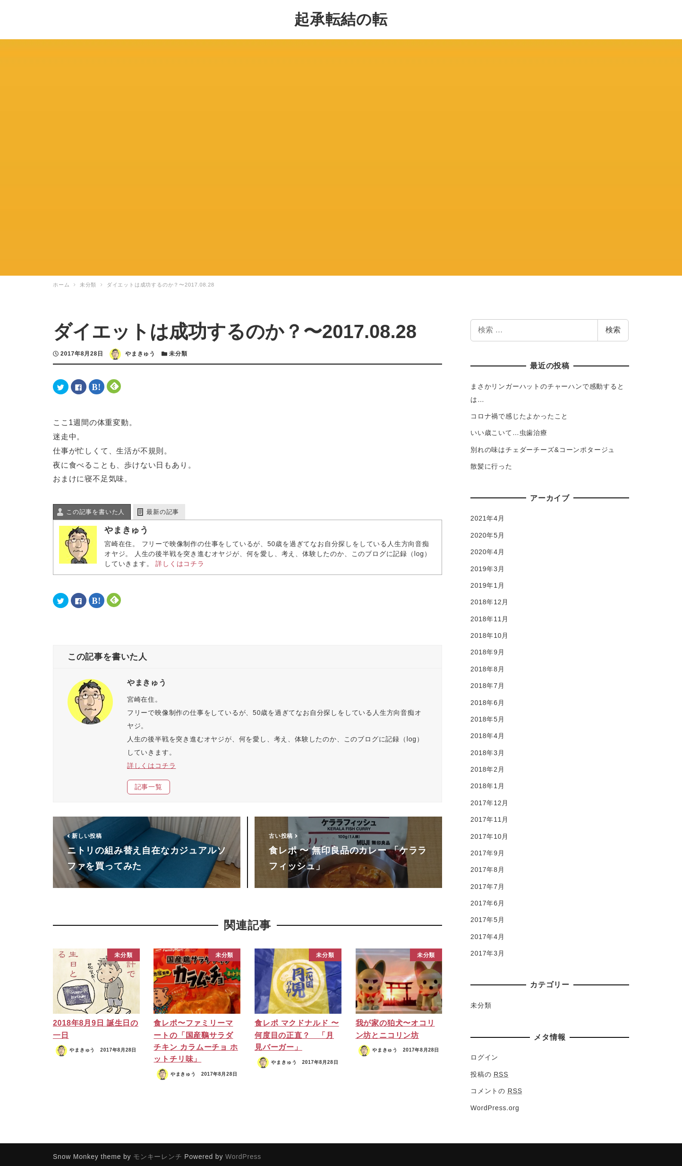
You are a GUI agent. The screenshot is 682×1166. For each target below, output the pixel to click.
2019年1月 (487, 580)
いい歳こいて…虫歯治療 (508, 428)
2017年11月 (489, 814)
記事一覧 (148, 782)
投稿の (489, 1069)
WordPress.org (495, 1102)
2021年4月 (487, 513)
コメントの (496, 1086)
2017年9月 (487, 848)
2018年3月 (487, 747)
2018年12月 (489, 597)
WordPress (243, 1152)
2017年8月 (487, 865)
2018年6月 (487, 697)
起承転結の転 (341, 17)
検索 (613, 325)
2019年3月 (487, 563)
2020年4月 (487, 547)
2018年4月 (487, 731)
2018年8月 (487, 664)
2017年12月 (489, 798)
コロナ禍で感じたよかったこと (519, 411)
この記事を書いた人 (95, 506)
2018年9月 (487, 647)
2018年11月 (489, 614)
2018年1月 (487, 781)
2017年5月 (487, 915)
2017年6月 (487, 898)
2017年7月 (487, 881)
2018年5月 (487, 714)
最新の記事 (162, 506)
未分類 (178, 349)
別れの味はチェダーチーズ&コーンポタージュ (542, 445)
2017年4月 (487, 932)
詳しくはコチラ (180, 558)
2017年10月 (489, 831)
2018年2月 (487, 764)
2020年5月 (487, 530)
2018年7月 (487, 681)
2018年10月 (489, 631)
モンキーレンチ (157, 1152)
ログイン (484, 1052)
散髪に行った (491, 461)
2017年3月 (487, 948)
